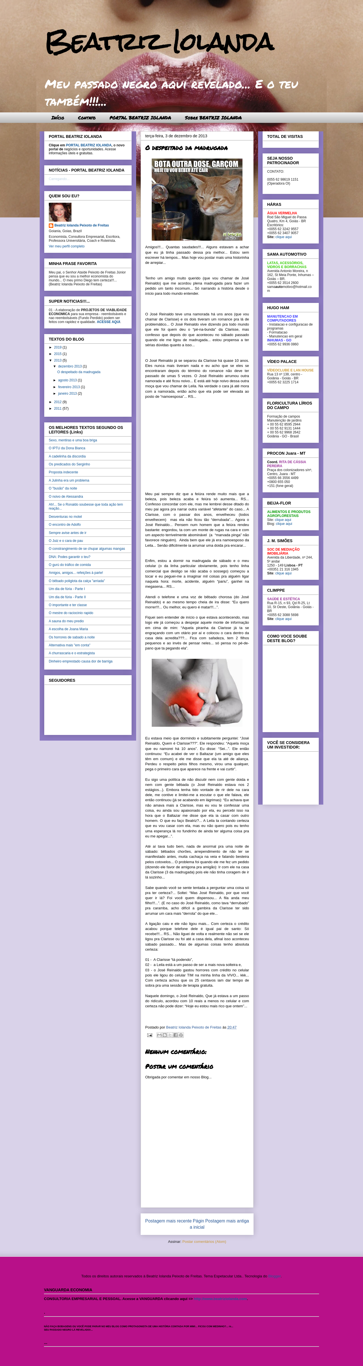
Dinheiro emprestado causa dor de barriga (81, 661)
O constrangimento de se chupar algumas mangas (87, 549)
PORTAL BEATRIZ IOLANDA (140, 117)
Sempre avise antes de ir (67, 533)
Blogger (274, 1276)
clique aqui (283, 237)
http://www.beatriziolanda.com (220, 1299)
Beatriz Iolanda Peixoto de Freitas (81, 225)
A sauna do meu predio (66, 621)
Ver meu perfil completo (67, 246)
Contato (87, 117)
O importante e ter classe (68, 605)
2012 (58, 402)
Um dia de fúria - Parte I (67, 589)
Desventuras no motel (65, 517)
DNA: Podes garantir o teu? (69, 557)
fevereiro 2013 (69, 387)
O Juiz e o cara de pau (66, 541)
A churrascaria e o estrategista (72, 653)
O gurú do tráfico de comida (70, 565)
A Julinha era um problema (69, 480)
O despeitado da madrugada (78, 372)
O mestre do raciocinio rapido (71, 613)
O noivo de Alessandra (66, 497)
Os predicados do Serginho (69, 464)
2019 (58, 347)
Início (57, 117)
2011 (58, 409)
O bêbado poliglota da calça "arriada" (77, 581)
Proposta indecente (63, 472)
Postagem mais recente (168, 1221)
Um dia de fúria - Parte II (67, 597)
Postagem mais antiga (227, 1221)
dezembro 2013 (70, 366)
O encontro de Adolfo (65, 525)
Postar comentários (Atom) (204, 1241)
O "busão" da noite (63, 488)
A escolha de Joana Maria (68, 629)
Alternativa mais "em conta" (69, 645)
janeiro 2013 (68, 394)
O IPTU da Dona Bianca (67, 448)
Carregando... (59, 179)
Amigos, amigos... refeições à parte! (76, 573)
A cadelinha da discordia (67, 456)
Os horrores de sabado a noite (72, 637)
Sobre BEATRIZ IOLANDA (213, 117)
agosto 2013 (68, 380)
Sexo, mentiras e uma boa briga (73, 440)
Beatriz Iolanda (158, 42)
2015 (58, 354)
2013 (58, 360)
